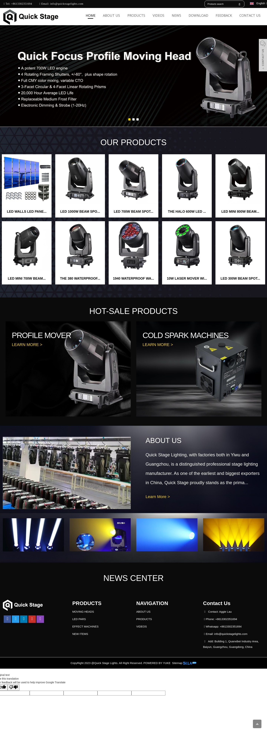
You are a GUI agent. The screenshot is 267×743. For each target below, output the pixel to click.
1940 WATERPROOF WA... (133, 278)
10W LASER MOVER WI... (187, 278)
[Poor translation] (13, 687)
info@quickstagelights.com (66, 3)
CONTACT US (250, 15)
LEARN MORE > (27, 344)
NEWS (176, 15)
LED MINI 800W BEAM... (240, 211)
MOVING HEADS (83, 611)
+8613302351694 (21, 3)
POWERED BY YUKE (157, 663)
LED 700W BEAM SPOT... (133, 211)
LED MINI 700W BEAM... (27, 278)
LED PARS (79, 619)
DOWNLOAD (198, 15)
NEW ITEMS (80, 633)
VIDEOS (158, 15)
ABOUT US (111, 15)
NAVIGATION (152, 603)
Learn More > (158, 496)
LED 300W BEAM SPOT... (240, 278)
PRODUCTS (136, 15)
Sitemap (177, 663)
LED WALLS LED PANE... (27, 211)
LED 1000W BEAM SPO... (80, 211)
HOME (90, 15)
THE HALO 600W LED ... (187, 211)
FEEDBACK (224, 15)
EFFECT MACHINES (85, 626)
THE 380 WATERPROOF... (80, 278)
